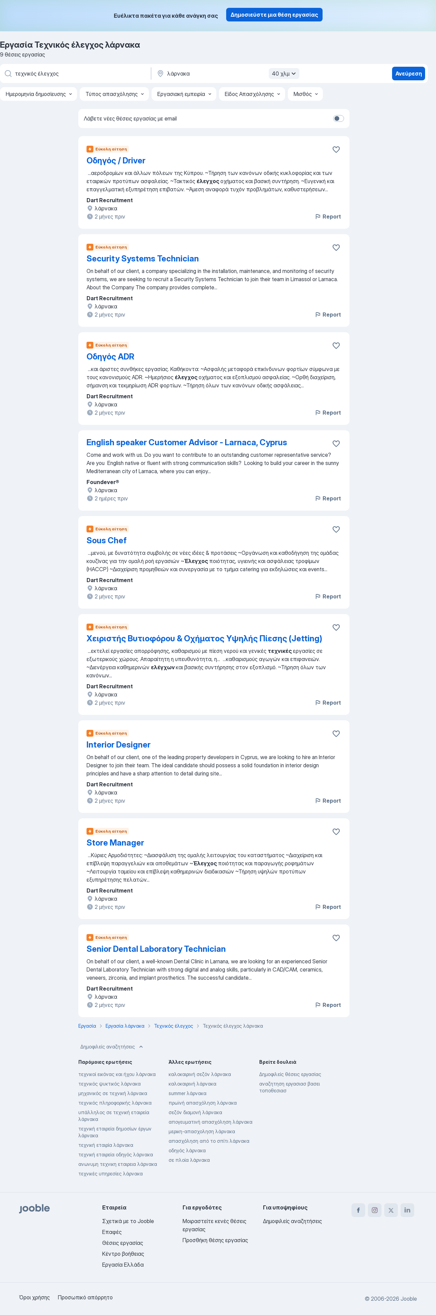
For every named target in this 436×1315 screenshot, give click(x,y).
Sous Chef (107, 540)
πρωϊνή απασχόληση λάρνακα (203, 1103)
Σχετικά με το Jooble (128, 1221)
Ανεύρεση (408, 73)
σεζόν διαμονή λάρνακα (195, 1112)
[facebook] (358, 1210)
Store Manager (115, 843)
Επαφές (112, 1232)
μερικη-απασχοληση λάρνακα (202, 1131)
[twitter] (391, 1210)
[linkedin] (407, 1210)
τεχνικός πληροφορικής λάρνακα (115, 1103)
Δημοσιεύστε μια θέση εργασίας (274, 14)
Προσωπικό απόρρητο (85, 1297)
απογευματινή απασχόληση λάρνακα (210, 1122)
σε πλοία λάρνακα (189, 1160)
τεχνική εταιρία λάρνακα (105, 1145)
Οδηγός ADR (110, 357)
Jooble (409, 1298)
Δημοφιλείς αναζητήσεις (112, 1046)
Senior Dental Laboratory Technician (156, 949)
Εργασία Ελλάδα (123, 1264)
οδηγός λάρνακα (187, 1150)
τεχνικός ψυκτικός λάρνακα (109, 1084)
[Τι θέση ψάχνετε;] (75, 73)
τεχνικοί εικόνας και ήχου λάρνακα (117, 1074)
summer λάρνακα (187, 1093)
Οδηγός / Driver (116, 160)
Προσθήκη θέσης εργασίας (215, 1240)
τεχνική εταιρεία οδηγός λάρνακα (115, 1154)
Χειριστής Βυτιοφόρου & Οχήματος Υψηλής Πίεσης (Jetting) (204, 638)
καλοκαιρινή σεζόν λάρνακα (200, 1074)
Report (327, 216)
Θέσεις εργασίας (122, 1242)
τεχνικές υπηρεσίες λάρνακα (110, 1173)
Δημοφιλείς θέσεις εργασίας (290, 1074)
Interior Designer (119, 745)
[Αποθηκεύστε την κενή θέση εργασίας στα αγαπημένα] (336, 149)
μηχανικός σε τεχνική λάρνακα (112, 1093)
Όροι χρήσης (34, 1297)
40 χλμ (285, 73)
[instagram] (375, 1210)
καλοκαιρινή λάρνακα (192, 1084)
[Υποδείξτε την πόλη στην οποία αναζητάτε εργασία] (227, 73)
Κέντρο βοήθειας (123, 1253)
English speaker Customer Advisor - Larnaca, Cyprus (187, 442)
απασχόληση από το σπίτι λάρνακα (209, 1141)
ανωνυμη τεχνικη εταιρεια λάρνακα (117, 1164)
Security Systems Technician (143, 258)
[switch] (338, 118)
